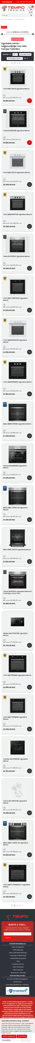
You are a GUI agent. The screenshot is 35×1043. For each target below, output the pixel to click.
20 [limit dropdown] (15, 54)
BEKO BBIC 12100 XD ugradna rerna (15, 509)
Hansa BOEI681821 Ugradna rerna (15, 467)
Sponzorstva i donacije (18, 973)
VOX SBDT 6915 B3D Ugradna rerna (15, 299)
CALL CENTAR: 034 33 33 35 (25, 2)
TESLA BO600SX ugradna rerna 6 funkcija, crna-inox (17, 592)
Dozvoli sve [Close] (22, 1036)
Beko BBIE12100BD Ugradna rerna (17, 424)
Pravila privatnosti (18, 964)
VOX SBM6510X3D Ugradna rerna (17, 214)
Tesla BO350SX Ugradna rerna (16, 256)
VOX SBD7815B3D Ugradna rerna (17, 675)
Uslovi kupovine (18, 970)
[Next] (23, 63)
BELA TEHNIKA (8, 19)
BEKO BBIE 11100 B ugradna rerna (17, 550)
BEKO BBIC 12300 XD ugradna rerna (15, 844)
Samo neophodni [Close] (9, 1036)
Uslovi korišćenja (18, 967)
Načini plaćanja (18, 950)
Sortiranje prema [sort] (14, 58)
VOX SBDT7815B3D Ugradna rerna (15, 718)
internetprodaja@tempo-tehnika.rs (17, 985)
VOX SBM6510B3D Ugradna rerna (17, 382)
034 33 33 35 (17, 982)
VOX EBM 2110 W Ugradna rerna (16, 173)
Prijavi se (8, 938)
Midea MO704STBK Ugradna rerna (15, 634)
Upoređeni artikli (25, 54)
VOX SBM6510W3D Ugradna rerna (15, 341)
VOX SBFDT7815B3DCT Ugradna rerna (16, 886)
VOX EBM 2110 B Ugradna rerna (16, 89)
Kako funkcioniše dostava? (18, 953)
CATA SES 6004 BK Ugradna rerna (15, 802)
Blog (18, 961)
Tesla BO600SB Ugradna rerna (16, 131)
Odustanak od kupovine (18, 958)
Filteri (4, 27)
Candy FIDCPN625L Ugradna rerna (15, 760)
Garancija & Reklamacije (18, 955)
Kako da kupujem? (18, 947)
